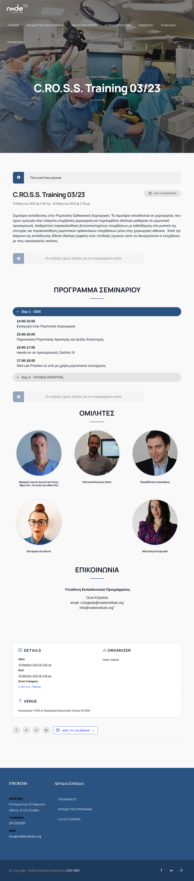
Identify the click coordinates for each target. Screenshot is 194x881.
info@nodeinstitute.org (25, 836)
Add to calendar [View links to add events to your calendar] (76, 730)
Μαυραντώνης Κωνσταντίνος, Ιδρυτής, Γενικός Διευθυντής (38, 453)
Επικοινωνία (15, 42)
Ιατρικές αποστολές (118, 25)
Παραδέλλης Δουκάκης (155, 453)
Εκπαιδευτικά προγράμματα (45, 25)
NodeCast (146, 25)
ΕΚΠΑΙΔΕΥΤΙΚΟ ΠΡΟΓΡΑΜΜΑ (75, 809)
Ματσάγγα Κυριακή (155, 522)
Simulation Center (84, 25)
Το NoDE (13, 25)
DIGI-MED (73, 870)
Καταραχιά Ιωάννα (38, 522)
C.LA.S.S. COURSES (69, 819)
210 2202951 (17, 823)
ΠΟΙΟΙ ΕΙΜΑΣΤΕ (67, 799)
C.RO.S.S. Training (99, 77)
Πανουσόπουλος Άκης (97, 453)
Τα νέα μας (168, 25)
